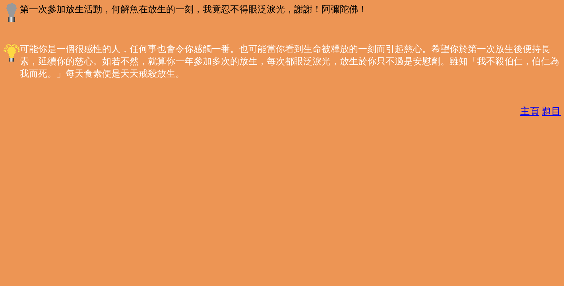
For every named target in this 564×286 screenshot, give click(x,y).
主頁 (529, 111)
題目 (551, 111)
